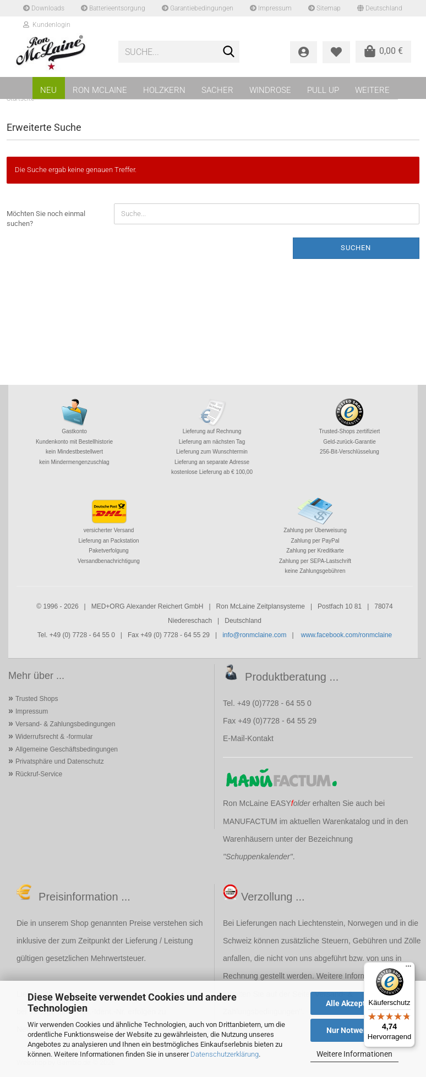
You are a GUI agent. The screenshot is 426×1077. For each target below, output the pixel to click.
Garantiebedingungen (197, 8)
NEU (48, 90)
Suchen (356, 248)
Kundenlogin (46, 25)
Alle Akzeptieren (355, 1003)
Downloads (43, 8)
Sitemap (324, 8)
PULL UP (323, 90)
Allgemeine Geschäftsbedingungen (66, 749)
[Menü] (408, 968)
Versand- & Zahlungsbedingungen (65, 724)
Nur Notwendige (354, 1030)
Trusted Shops (36, 699)
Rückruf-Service (38, 774)
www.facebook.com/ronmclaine (346, 635)
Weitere (372, 90)
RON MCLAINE (100, 90)
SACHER (217, 90)
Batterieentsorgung (113, 8)
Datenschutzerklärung (224, 1054)
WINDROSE (270, 90)
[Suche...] (229, 52)
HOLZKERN (164, 90)
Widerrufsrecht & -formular (54, 737)
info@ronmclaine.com (254, 635)
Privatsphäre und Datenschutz (59, 761)
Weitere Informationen (354, 1054)
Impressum (271, 8)
